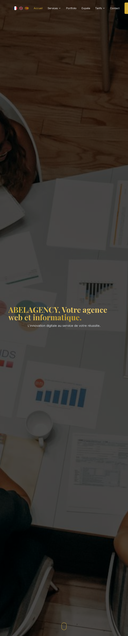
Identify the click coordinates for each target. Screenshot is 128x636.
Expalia (86, 8)
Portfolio (71, 8)
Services (54, 8)
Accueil (38, 8)
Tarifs (100, 8)
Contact (114, 8)
